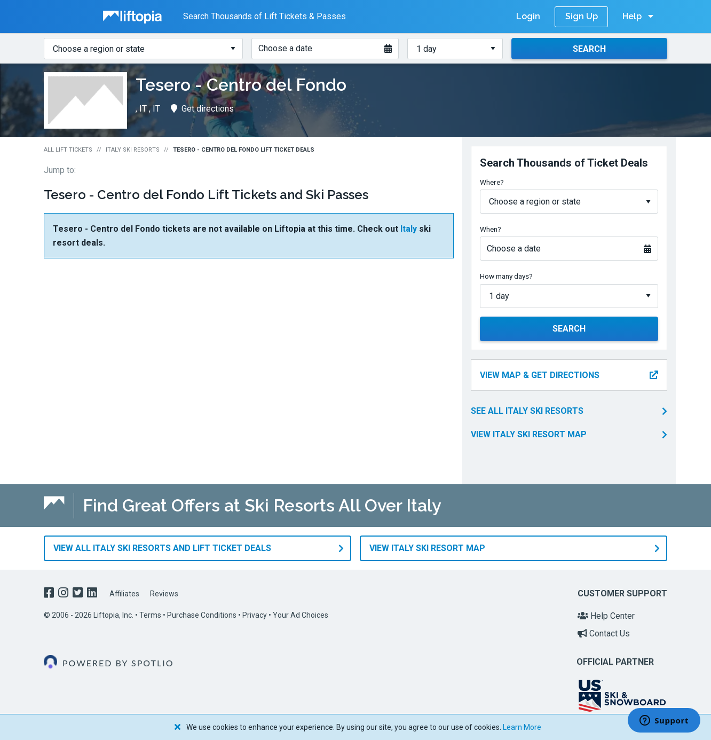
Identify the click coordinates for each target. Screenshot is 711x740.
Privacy (254, 615)
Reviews (164, 593)
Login (528, 16)
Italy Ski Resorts (133, 149)
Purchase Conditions (201, 615)
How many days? (506, 276)
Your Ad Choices (300, 615)
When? (490, 229)
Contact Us (604, 633)
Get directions (202, 109)
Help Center (606, 616)
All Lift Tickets (68, 149)
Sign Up (581, 16)
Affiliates (124, 593)
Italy (408, 229)
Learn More (522, 727)
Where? (492, 182)
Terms (150, 615)
